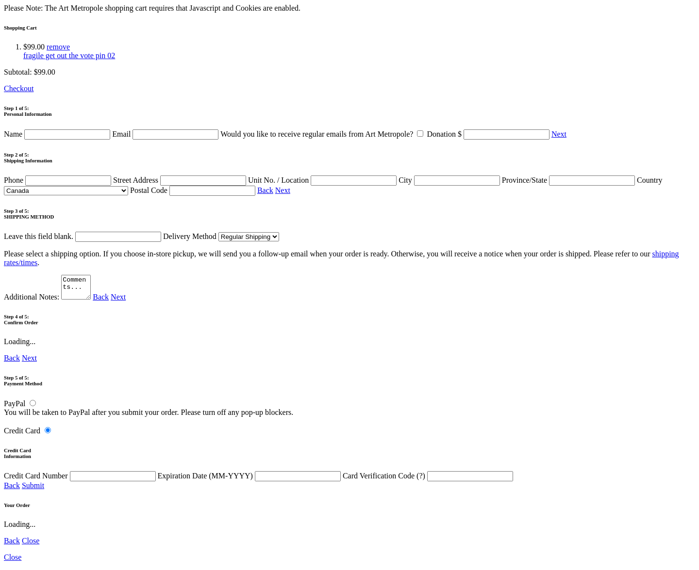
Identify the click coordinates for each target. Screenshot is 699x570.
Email (166, 134)
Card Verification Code (428, 480)
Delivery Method (221, 236)
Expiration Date (250, 480)
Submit (33, 490)
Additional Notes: (48, 301)
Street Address (180, 180)
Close (30, 545)
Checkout (18, 88)
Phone (58, 180)
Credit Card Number (81, 480)
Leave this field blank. (82, 236)
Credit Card (22, 435)
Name (58, 134)
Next (558, 134)
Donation (489, 134)
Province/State (569, 180)
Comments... (77, 289)
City (450, 180)
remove (58, 47)
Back (265, 190)
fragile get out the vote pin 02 (69, 55)
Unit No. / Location (323, 180)
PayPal (14, 408)
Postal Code (193, 190)
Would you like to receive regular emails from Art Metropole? (323, 134)
